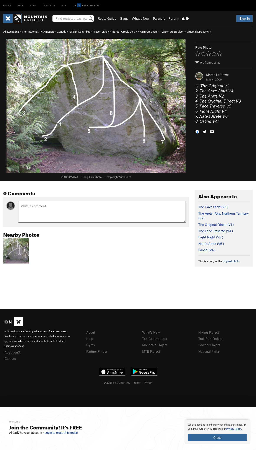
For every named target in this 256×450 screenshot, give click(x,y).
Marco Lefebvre (217, 75)
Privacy (148, 382)
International (30, 31)
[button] (197, 131)
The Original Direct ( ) (216, 225)
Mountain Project (154, 345)
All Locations (11, 31)
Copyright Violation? (119, 177)
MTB (20, 5)
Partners (159, 18)
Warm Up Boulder (173, 31)
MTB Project (151, 351)
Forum (173, 18)
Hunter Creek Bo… (123, 31)
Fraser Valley (101, 31)
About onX (12, 352)
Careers (10, 358)
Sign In (244, 18)
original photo (231, 261)
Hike (33, 5)
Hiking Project (208, 332)
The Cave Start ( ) (213, 207)
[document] (217, 432)
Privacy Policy (233, 429)
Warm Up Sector (148, 31)
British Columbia (79, 31)
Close (217, 437)
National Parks (209, 351)
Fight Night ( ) (210, 237)
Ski (64, 5)
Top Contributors (154, 339)
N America (47, 31)
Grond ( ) (207, 250)
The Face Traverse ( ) (215, 231)
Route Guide (107, 18)
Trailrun (48, 5)
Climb (7, 5)
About (90, 332)
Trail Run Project (210, 339)
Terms (137, 382)
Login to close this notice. (61, 432)
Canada (61, 31)
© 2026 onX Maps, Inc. (117, 382)
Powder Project (209, 345)
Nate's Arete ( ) (211, 244)
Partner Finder (96, 351)
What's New (141, 18)
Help (89, 339)
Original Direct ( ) (199, 31)
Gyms (124, 18)
